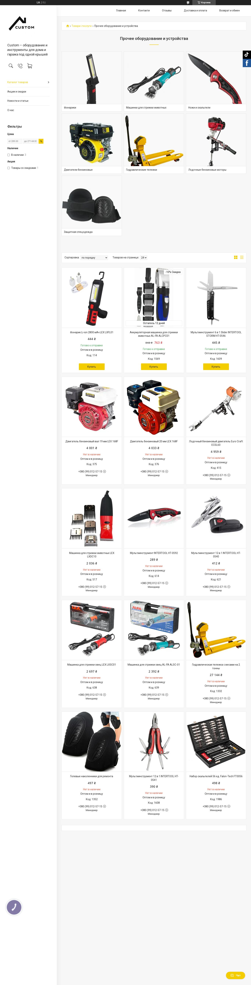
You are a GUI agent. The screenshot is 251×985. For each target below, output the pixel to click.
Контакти (144, 10)
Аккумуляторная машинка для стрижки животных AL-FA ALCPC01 (154, 334)
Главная (121, 10)
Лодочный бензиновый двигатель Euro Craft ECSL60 (216, 443)
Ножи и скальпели (199, 107)
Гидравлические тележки (141, 169)
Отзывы (167, 10)
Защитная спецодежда (78, 231)
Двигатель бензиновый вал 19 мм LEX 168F (91, 441)
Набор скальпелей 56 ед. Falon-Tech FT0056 (216, 776)
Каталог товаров (17, 82)
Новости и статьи (17, 100)
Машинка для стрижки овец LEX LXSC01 (91, 664)
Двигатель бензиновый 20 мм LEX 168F (154, 441)
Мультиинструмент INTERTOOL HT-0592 (154, 553)
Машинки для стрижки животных (146, 107)
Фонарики (70, 107)
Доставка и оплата (195, 10)
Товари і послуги (82, 26)
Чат (235, 975)
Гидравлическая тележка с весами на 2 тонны (216, 666)
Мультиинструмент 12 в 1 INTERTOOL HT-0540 (216, 555)
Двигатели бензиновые (78, 169)
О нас (10, 110)
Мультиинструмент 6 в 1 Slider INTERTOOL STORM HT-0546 (216, 334)
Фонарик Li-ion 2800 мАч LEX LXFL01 (91, 332)
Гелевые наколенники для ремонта (91, 776)
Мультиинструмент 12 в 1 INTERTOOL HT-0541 (154, 778)
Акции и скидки (16, 91)
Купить (91, 366)
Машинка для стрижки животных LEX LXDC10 (91, 555)
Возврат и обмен (229, 10)
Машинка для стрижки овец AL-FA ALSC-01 (154, 664)
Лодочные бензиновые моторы (207, 169)
